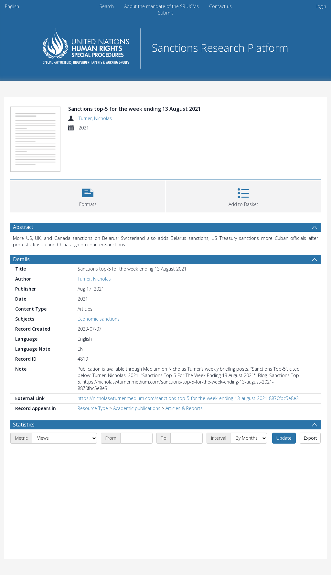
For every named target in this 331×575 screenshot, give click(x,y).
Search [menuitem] (107, 6)
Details (21, 259)
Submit (165, 13)
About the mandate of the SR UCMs (161, 6)
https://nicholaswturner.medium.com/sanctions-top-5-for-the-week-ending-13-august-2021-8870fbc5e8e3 (188, 398)
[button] (87, 195)
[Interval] (248, 438)
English (12, 6)
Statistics (24, 424)
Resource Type (93, 408)
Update (284, 438)
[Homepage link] (165, 46)
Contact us (220, 6)
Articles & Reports (184, 408)
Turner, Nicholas (95, 118)
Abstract (23, 227)
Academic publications (136, 408)
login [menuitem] (321, 6)
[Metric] (64, 438)
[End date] (186, 438)
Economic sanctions (99, 319)
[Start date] (136, 438)
